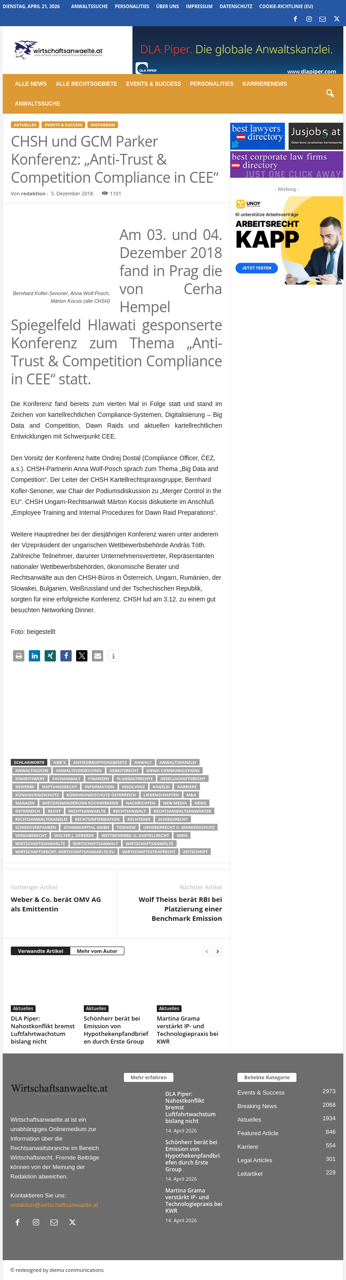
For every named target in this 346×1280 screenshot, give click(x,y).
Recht (54, 811)
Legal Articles (254, 1160)
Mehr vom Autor (97, 950)
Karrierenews (264, 84)
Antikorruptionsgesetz (100, 762)
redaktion (33, 193)
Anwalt (143, 762)
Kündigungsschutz (37, 795)
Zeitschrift (195, 852)
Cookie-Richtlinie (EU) (286, 6)
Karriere (186, 787)
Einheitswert (30, 778)
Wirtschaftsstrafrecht (148, 852)
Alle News (31, 84)
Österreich (27, 811)
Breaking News (257, 1106)
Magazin (25, 803)
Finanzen (98, 778)
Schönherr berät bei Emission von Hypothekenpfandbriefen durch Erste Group (116, 1029)
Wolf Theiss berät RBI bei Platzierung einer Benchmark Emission (180, 909)
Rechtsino (138, 819)
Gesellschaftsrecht (182, 778)
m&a (191, 795)
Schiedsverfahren (35, 827)
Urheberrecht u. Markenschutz (178, 827)
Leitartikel (250, 1173)
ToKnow (126, 827)
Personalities (132, 6)
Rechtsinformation (97, 819)
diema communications (173, 770)
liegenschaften (161, 795)
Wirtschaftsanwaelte (40, 843)
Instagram (103, 125)
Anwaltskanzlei (177, 762)
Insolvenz (133, 787)
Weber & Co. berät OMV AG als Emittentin (56, 904)
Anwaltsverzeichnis (79, 770)
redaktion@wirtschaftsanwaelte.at (54, 1204)
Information (99, 787)
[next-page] (217, 951)
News (200, 803)
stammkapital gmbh (86, 827)
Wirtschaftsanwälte (149, 843)
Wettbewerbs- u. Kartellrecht (135, 835)
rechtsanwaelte (87, 811)
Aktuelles (25, 125)
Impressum (199, 6)
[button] (330, 94)
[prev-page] (206, 951)
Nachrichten (140, 803)
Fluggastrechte (135, 778)
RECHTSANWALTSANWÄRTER (182, 811)
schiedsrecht (173, 819)
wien (182, 835)
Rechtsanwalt (129, 811)
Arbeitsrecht (124, 770)
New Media (175, 803)
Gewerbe (24, 787)
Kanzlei (161, 787)
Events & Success (153, 84)
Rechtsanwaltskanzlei (41, 819)
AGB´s (59, 762)
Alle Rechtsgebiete (87, 84)
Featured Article (257, 1133)
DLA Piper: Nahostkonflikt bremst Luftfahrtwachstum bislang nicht (43, 1029)
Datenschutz (235, 6)
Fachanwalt (66, 778)
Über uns (167, 6)
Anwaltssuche (89, 6)
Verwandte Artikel (40, 950)
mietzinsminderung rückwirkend (80, 803)
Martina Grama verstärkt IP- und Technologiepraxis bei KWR (188, 1029)
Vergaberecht (30, 835)
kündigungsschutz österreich (101, 795)
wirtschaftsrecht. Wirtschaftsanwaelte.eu (64, 852)
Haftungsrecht (59, 787)
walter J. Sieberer (73, 835)
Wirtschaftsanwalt (95, 843)
